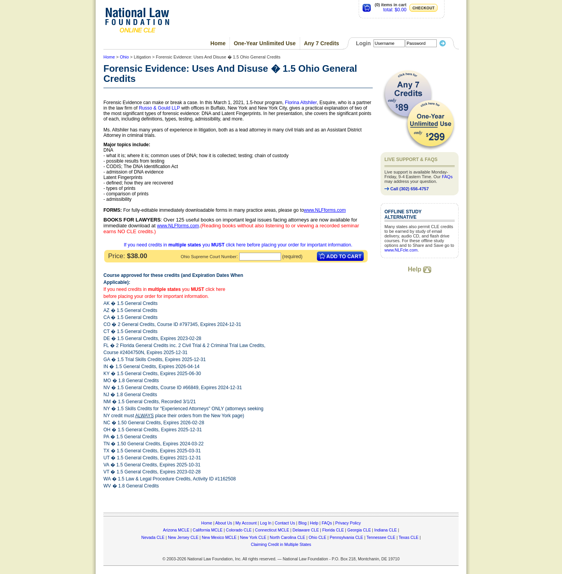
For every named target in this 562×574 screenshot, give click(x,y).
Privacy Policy (348, 523)
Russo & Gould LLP (159, 108)
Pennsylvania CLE (346, 537)
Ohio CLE (318, 537)
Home (218, 43)
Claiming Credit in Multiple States (281, 544)
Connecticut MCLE (272, 530)
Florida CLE (333, 530)
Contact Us (285, 523)
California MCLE (207, 530)
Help (419, 269)
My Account (245, 523)
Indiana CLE (385, 530)
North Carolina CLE (287, 537)
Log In (265, 523)
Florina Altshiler (301, 102)
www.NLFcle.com (401, 250)
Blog (302, 523)
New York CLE (253, 537)
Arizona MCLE (176, 530)
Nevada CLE (153, 537)
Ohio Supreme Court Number (209, 256)
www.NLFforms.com (325, 210)
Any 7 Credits (321, 43)
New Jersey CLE (183, 537)
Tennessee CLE (380, 537)
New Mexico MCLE (219, 537)
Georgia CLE (359, 530)
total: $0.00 (394, 9)
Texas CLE (408, 537)
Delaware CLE (305, 530)
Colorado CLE (239, 530)
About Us (223, 523)
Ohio (124, 57)
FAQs (447, 176)
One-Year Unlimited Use (265, 43)
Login (363, 43)
